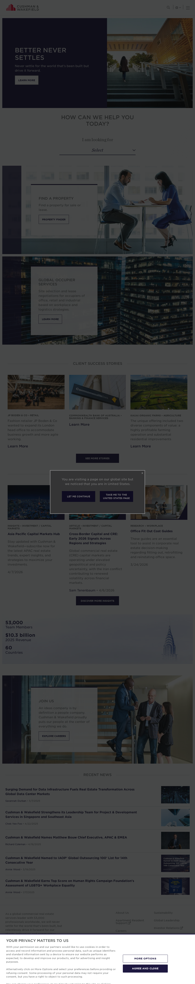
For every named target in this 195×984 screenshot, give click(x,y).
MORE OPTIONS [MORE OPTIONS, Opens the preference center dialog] (145, 969)
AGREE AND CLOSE (145, 979)
